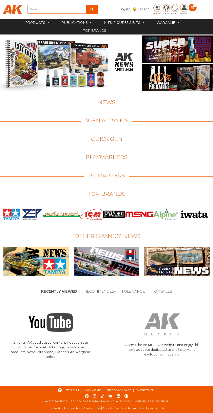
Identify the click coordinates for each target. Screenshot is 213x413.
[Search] (92, 9)
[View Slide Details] (70, 63)
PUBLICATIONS (77, 23)
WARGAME (168, 23)
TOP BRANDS (94, 31)
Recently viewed (59, 291)
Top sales (162, 291)
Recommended (99, 291)
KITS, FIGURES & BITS (124, 23)
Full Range (133, 291)
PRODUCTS (37, 23)
